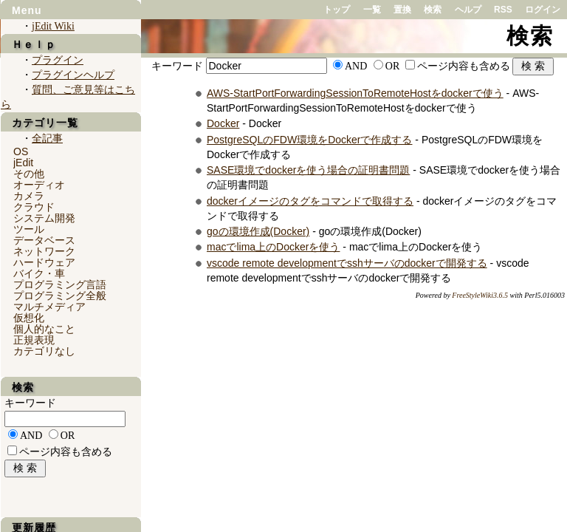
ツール (28, 229)
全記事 (47, 138)
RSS (503, 9)
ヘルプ (468, 9)
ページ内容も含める (463, 66)
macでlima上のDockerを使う (273, 247)
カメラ (28, 196)
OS (20, 151)
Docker (223, 123)
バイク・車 (39, 273)
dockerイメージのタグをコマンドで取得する (310, 201)
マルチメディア (49, 307)
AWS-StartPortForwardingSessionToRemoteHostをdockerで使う (355, 93)
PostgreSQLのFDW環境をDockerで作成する (309, 140)
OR (392, 66)
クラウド (34, 207)
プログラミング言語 (59, 284)
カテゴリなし (44, 351)
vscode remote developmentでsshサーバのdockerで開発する (347, 263)
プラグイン (57, 60)
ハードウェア (44, 262)
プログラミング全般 (59, 295)
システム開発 (44, 218)
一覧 (372, 9)
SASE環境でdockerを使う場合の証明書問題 (308, 170)
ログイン (542, 9)
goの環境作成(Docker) (258, 231)
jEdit (23, 162)
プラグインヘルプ (73, 75)
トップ (336, 9)
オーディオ (39, 185)
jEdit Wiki (53, 26)
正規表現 (34, 340)
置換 (402, 9)
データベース (44, 240)
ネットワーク (44, 251)
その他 (28, 174)
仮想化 (28, 318)
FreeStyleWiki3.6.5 (480, 295)
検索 (432, 9)
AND (356, 66)
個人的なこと (44, 329)
